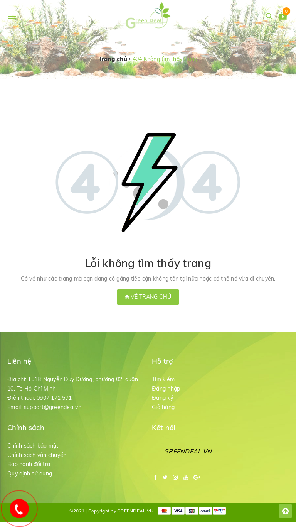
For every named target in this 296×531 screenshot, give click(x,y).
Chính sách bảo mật (33, 445)
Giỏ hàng (163, 407)
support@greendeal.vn (52, 407)
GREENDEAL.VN (188, 451)
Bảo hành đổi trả (28, 464)
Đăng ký (162, 397)
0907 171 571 (54, 397)
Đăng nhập (166, 388)
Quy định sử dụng (29, 473)
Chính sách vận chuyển (36, 455)
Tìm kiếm (163, 379)
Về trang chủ (148, 296)
